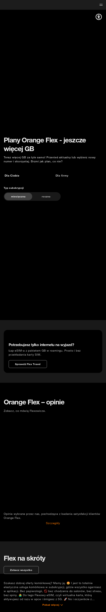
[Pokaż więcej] (53, 608)
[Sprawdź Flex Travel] (28, 364)
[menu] (101, 4)
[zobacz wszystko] (21, 573)
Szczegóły (53, 524)
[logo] (8, 4)
